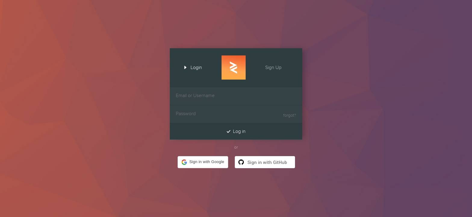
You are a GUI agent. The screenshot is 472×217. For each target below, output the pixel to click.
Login (191, 67)
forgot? (289, 115)
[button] (203, 162)
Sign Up (278, 67)
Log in (236, 131)
